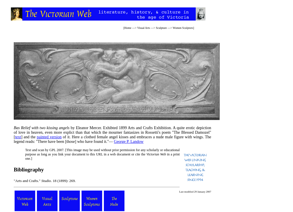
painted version (49, 137)
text (18, 137)
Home (127, 27)
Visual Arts (143, 27)
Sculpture (161, 27)
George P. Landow (129, 141)
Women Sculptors (183, 27)
